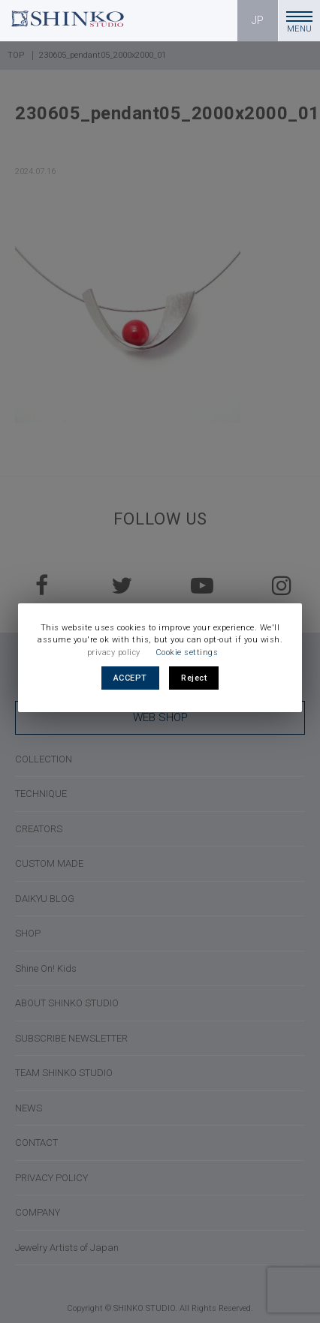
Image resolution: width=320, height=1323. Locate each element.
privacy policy (113, 652)
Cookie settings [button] (187, 652)
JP (258, 20)
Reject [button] (194, 678)
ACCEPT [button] (130, 678)
